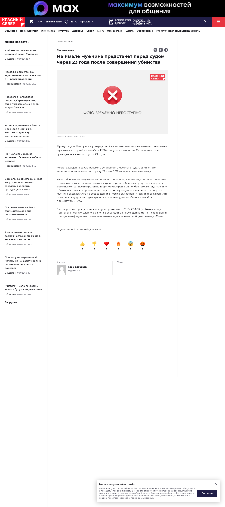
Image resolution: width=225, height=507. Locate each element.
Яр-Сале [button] (85, 21)
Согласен (207, 493)
